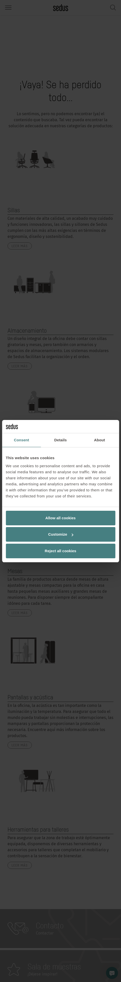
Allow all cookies (60, 518)
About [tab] (99, 440)
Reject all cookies (60, 551)
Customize (60, 534)
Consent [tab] (21, 440)
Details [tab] (60, 440)
